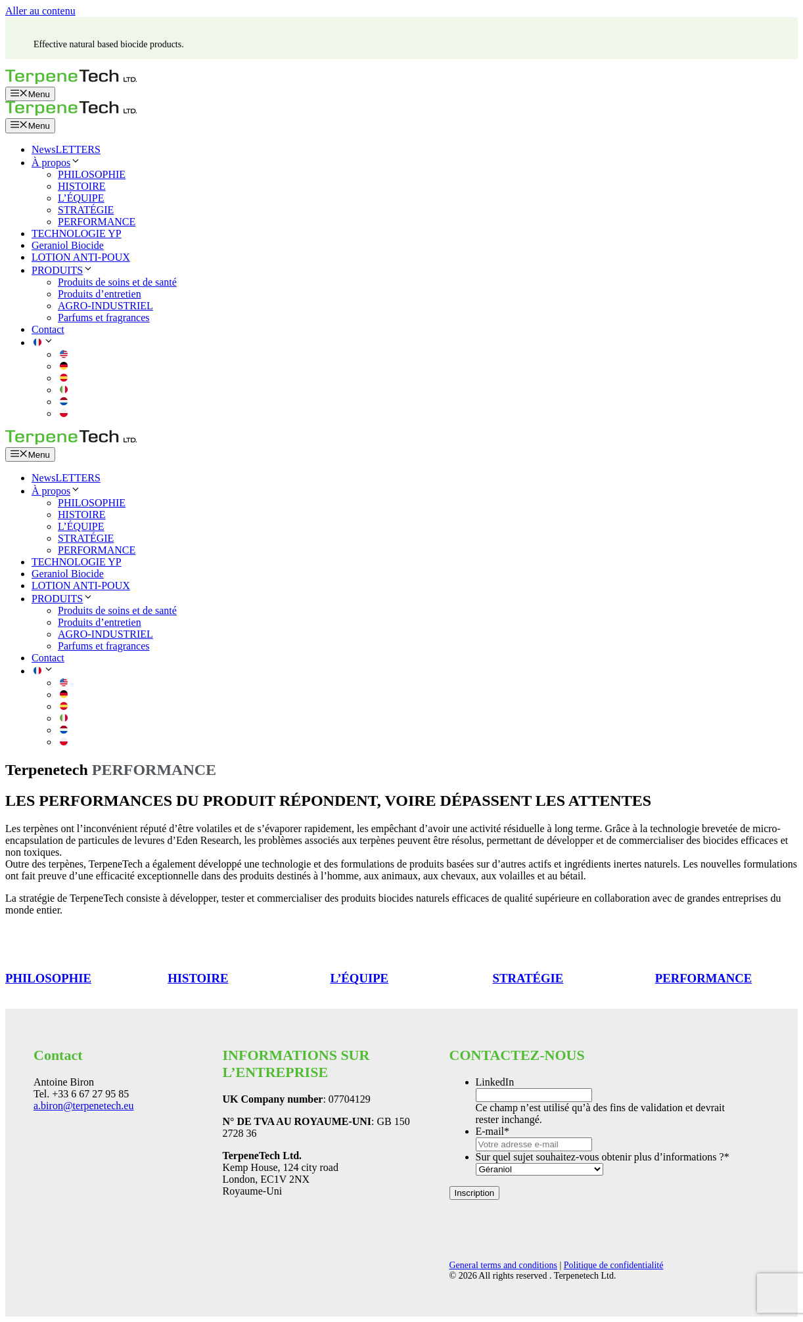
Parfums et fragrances (104, 317)
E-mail (493, 1131)
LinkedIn (495, 1082)
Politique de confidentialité (614, 1265)
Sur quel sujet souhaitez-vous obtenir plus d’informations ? (602, 1156)
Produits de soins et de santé (117, 282)
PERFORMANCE (96, 221)
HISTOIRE (82, 186)
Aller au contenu (40, 10)
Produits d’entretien (99, 293)
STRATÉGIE (86, 209)
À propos (56, 162)
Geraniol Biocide (68, 245)
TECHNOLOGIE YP (77, 233)
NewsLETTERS (66, 149)
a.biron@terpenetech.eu (83, 1105)
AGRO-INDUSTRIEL (105, 305)
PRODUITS (62, 270)
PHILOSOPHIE (92, 174)
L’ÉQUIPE (81, 198)
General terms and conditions (503, 1265)
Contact (48, 329)
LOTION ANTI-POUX (81, 257)
